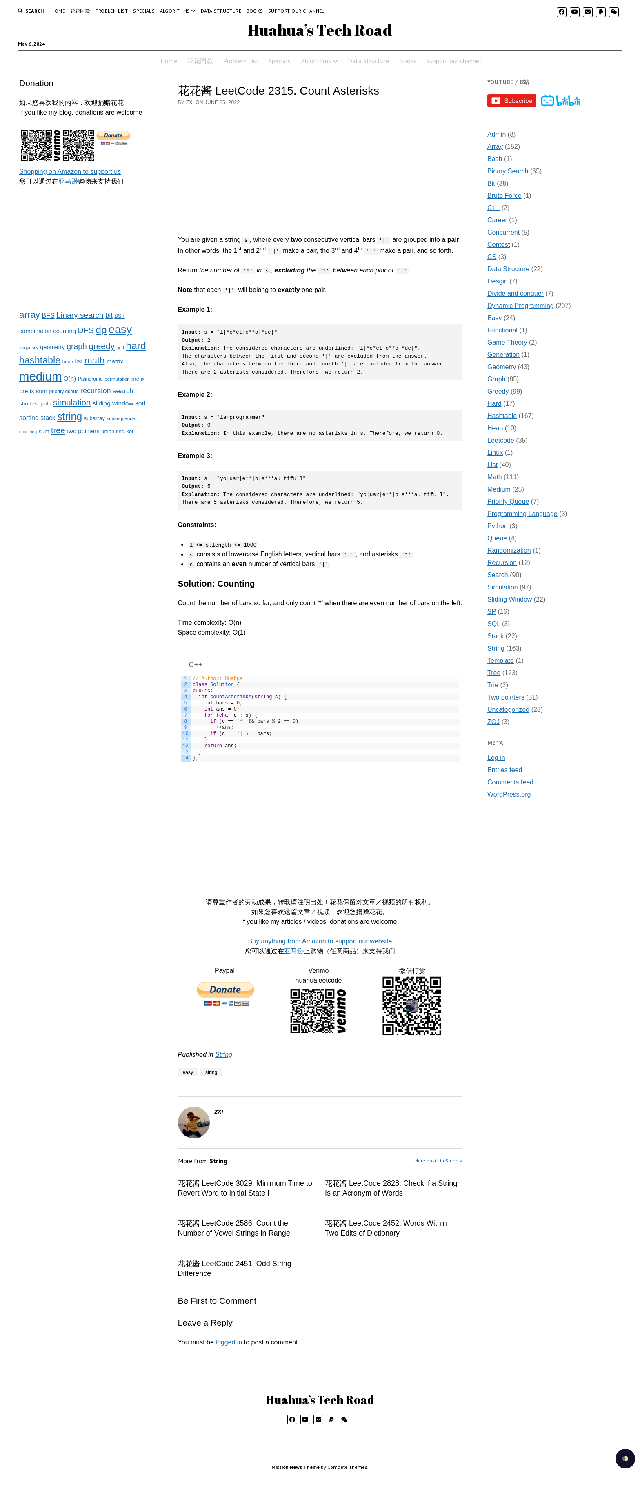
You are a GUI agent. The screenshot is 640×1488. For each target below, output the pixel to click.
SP (491, 611)
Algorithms (175, 11)
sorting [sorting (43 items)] (29, 417)
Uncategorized (508, 709)
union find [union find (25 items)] (112, 431)
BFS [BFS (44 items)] (48, 315)
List (492, 464)
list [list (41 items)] (79, 361)
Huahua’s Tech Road (320, 30)
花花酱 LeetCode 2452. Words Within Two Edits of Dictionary (386, 1228)
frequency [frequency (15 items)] (28, 347)
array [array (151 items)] (29, 315)
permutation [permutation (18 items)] (116, 378)
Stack (495, 636)
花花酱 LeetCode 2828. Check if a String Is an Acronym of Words (391, 1188)
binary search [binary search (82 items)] (80, 315)
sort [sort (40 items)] (140, 403)
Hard (494, 403)
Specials (144, 11)
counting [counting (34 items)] (64, 331)
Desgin (497, 281)
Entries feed (504, 769)
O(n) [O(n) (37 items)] (70, 378)
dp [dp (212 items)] (101, 329)
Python (497, 526)
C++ (493, 207)
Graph (496, 379)
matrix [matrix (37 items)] (115, 361)
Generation (503, 354)
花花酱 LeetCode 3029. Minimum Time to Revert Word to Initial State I (245, 1188)
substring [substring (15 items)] (28, 431)
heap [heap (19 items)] (67, 362)
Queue (497, 538)
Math (494, 477)
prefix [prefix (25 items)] (137, 379)
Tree (493, 672)
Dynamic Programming (520, 305)
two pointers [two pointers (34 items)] (83, 431)
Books (255, 11)
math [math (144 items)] (94, 360)
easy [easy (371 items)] (120, 329)
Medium (499, 489)
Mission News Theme (295, 1467)
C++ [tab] (196, 665)
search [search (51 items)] (123, 391)
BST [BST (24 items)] (119, 316)
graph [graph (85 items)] (77, 346)
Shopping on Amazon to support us (70, 171)
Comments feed (510, 782)
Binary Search (508, 171)
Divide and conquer (515, 293)
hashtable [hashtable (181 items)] (39, 360)
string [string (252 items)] (69, 416)
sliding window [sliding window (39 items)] (113, 403)
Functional (502, 330)
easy (188, 1072)
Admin (496, 134)
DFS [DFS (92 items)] (86, 330)
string (211, 1072)
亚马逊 (68, 181)
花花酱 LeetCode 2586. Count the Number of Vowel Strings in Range (234, 1228)
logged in (229, 1342)
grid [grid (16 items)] (120, 347)
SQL (493, 623)
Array (495, 146)
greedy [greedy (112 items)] (102, 346)
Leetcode (500, 440)
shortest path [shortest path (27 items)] (35, 404)
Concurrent (503, 232)
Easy (494, 317)
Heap (495, 428)
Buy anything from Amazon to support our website (320, 941)
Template (500, 660)
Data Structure (221, 11)
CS (491, 256)
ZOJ (493, 721)
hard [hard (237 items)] (136, 345)
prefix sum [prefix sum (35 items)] (33, 391)
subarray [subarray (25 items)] (94, 418)
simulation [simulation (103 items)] (72, 402)
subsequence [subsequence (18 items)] (121, 418)
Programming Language (522, 513)
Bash (494, 158)
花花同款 (80, 11)
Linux (495, 452)
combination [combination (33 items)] (35, 331)
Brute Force (504, 195)
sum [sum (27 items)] (44, 431)
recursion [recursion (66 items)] (95, 391)
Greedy (498, 391)
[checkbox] (625, 1458)
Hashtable (502, 415)
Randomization (509, 550)
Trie (492, 685)
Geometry (501, 366)
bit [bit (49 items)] (109, 315)
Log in (496, 757)
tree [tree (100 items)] (58, 430)
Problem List (112, 11)
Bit (491, 183)
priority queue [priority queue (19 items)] (64, 391)
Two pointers (505, 697)
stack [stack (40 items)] (47, 417)
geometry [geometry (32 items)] (52, 347)
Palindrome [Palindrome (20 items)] (90, 379)
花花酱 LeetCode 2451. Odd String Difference (234, 1269)
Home (58, 11)
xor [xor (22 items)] (130, 431)
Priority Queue (508, 501)
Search (497, 574)
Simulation (502, 587)
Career (497, 220)
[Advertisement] (86, 247)
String (223, 1054)
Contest (498, 244)
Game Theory (507, 342)
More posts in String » (438, 1161)
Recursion (502, 562)
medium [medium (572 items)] (40, 376)
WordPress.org (509, 794)
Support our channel (296, 11)
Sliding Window (509, 599)
